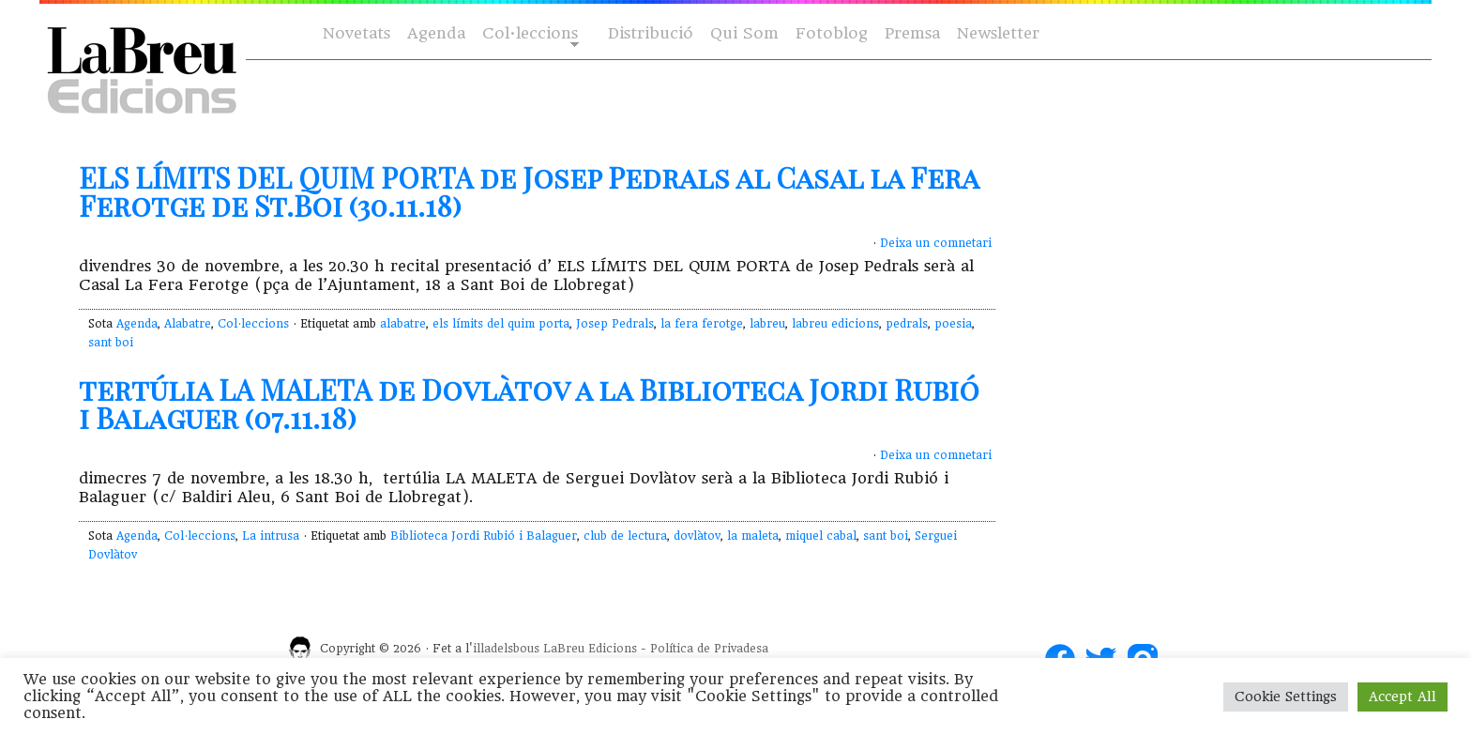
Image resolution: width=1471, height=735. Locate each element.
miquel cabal (821, 536)
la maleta (753, 536)
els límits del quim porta (500, 323)
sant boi (110, 342)
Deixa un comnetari (936, 243)
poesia (953, 323)
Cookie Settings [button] (1286, 696)
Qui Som (744, 33)
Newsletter (998, 33)
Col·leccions (528, 34)
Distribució (650, 33)
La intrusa (270, 536)
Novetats (356, 33)
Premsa (912, 33)
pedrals (907, 323)
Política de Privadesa (709, 648)
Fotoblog (832, 33)
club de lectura (625, 536)
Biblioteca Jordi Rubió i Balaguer (483, 536)
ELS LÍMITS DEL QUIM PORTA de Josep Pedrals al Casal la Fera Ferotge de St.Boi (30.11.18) (528, 191)
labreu (767, 323)
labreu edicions (835, 323)
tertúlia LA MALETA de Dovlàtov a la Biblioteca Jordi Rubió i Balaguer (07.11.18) (529, 403)
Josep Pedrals (615, 323)
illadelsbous (506, 648)
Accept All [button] (1402, 696)
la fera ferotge (701, 323)
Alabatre (187, 323)
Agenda (436, 33)
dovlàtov (697, 536)
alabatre (403, 323)
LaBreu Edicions (590, 648)
